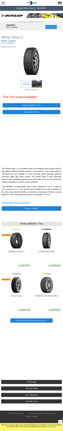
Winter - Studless (8, 41)
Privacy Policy (51, 426)
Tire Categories (31, 395)
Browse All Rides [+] (31, 90)
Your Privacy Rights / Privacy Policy (42, 413)
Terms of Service (31, 416)
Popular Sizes (32, 401)
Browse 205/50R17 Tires (31, 105)
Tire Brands (31, 382)
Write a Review (31, 208)
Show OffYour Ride (26, 83)
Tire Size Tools (31, 388)
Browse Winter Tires (31, 112)
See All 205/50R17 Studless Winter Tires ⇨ (31, 320)
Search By (60, 4)
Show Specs (51, 27)
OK (60, 422)
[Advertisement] (31, 141)
